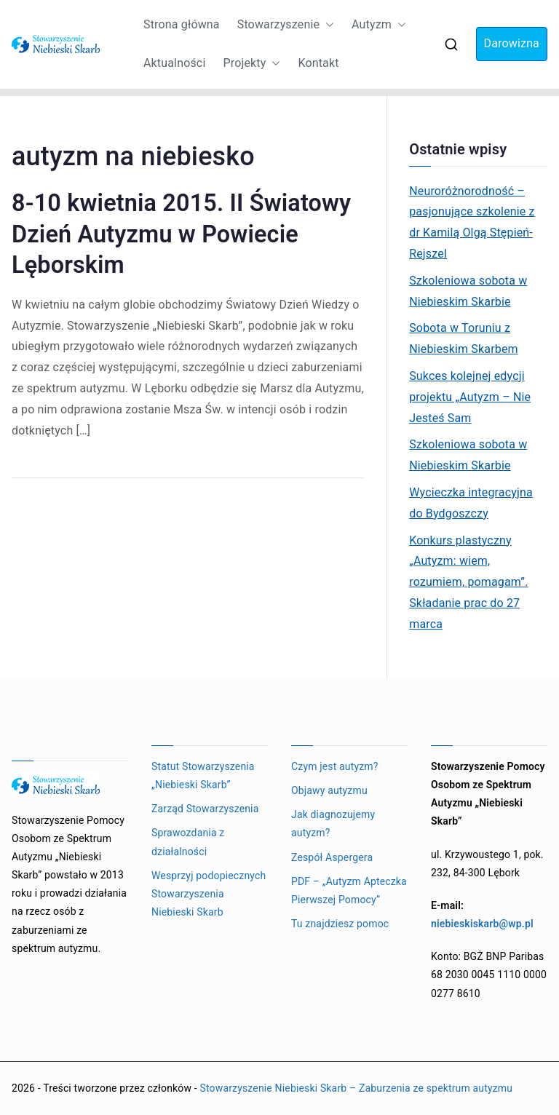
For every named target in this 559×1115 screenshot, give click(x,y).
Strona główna (181, 24)
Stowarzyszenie (285, 25)
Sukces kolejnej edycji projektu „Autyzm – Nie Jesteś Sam (470, 397)
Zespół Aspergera (332, 857)
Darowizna (511, 43)
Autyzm (379, 25)
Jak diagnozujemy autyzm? (333, 823)
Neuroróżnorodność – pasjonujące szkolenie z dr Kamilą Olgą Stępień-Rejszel (472, 222)
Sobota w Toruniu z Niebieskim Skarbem (463, 338)
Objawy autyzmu (329, 790)
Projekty (251, 63)
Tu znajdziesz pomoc (340, 923)
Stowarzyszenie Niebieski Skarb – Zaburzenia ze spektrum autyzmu (355, 1088)
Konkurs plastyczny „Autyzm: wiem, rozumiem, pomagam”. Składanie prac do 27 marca (468, 582)
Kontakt (318, 63)
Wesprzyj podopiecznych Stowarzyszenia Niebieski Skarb (208, 894)
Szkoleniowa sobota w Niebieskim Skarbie (468, 291)
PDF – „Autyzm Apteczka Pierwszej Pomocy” (349, 890)
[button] (327, 25)
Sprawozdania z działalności (187, 842)
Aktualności (174, 63)
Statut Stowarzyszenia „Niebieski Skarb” (203, 775)
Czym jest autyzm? (334, 766)
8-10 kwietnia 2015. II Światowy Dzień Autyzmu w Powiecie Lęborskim (181, 233)
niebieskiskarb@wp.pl (482, 923)
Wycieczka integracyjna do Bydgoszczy (471, 502)
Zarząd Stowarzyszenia (204, 808)
